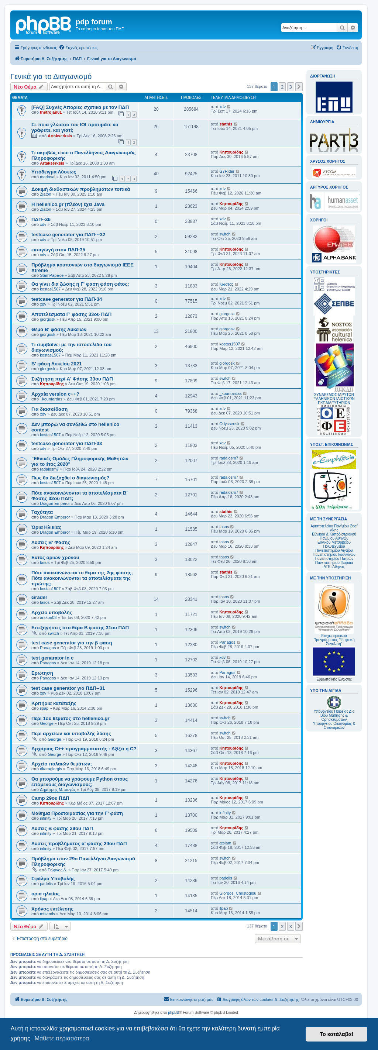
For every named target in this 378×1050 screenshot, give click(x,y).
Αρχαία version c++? (55, 394)
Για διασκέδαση (49, 409)
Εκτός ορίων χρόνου (55, 557)
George (47, 723)
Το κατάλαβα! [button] (336, 1034)
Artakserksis (60, 136)
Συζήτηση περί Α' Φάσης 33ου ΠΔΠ (72, 379)
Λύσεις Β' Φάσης (50, 542)
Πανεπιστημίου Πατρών (334, 559)
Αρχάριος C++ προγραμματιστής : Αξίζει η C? (84, 748)
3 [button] (290, 86)
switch (225, 234)
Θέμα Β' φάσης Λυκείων (58, 329)
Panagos (48, 648)
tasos (224, 526)
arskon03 (48, 617)
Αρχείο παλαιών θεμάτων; (61, 764)
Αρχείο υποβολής (51, 612)
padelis (46, 883)
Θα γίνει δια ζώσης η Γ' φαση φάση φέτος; (80, 284)
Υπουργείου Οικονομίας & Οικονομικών (334, 726)
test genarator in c (52, 658)
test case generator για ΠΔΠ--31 (68, 688)
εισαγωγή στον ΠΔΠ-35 (58, 249)
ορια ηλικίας (45, 893)
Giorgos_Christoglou (237, 893)
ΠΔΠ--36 (41, 219)
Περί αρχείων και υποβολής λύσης (71, 733)
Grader (39, 597)
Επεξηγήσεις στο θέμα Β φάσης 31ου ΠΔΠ (80, 627)
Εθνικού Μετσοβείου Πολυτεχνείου (334, 544)
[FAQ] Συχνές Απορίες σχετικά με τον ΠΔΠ (80, 107)
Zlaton (45, 194)
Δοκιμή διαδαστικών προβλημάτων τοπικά (80, 189)
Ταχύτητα (42, 512)
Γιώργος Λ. (57, 870)
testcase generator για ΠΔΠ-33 (66, 443)
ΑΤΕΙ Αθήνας (333, 567)
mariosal (47, 177)
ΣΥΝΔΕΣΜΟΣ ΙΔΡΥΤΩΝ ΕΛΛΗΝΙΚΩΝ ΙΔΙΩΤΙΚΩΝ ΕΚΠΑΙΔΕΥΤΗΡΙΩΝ (333, 399)
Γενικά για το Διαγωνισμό (51, 76)
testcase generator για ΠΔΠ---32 (68, 234)
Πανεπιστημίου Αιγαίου (334, 550)
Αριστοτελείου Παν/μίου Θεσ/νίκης (334, 528)
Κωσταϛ (226, 284)
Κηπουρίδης (231, 152)
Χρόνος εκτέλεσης (52, 909)
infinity (45, 818)
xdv (222, 106)
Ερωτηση (42, 673)
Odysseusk (229, 423)
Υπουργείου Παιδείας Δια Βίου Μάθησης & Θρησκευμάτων (334, 715)
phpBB (173, 1013)
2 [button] (282, 86)
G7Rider (226, 171)
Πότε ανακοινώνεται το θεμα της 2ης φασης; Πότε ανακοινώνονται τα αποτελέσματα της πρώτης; (82, 578)
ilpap (44, 708)
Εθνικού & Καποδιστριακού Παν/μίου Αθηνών (334, 536)
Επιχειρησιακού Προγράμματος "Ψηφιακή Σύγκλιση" (334, 614)
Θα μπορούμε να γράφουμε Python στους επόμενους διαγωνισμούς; (79, 781)
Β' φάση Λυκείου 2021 (56, 363)
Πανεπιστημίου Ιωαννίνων (334, 554)
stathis (225, 124)
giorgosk (47, 319)
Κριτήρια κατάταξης (53, 703)
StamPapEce (51, 275)
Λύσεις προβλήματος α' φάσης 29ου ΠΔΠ (79, 843)
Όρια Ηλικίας (46, 527)
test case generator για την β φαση (71, 643)
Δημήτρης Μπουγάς (58, 789)
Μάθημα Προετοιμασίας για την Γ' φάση (77, 813)
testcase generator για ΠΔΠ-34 (66, 299)
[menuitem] (78, 47)
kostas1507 (50, 289)
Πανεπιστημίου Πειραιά (334, 563)
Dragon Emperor (55, 503)
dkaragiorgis (51, 769)
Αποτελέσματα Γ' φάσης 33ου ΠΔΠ (71, 314)
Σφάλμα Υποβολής (53, 878)
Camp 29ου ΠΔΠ (50, 798)
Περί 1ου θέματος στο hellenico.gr (70, 718)
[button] (299, 86)
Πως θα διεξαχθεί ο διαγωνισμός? (70, 478)
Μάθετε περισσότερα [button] (62, 1038)
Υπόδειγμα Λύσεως (53, 172)
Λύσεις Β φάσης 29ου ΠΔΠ (62, 828)
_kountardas (51, 399)
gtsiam (225, 843)
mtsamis (47, 914)
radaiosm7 (49, 469)
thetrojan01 (51, 112)
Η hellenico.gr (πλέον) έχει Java (67, 204)
